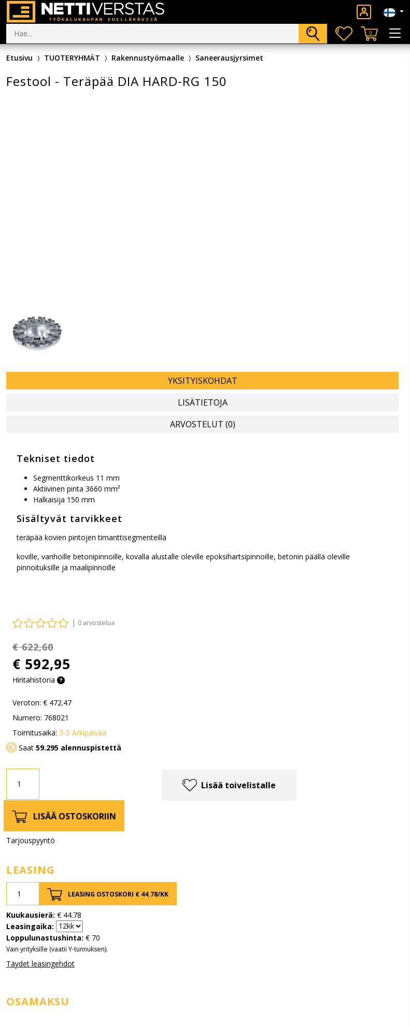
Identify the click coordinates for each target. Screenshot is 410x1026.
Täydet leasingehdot (40, 964)
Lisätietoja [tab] (203, 402)
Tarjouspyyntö (30, 840)
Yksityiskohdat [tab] (202, 380)
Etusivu (19, 58)
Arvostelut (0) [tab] (202, 424)
